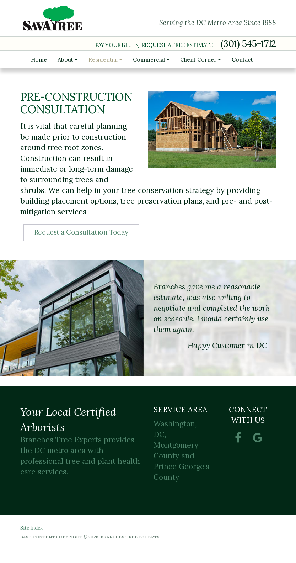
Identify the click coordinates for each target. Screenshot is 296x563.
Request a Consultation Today (81, 232)
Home (39, 59)
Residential (105, 59)
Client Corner (200, 59)
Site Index (31, 528)
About (68, 59)
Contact (242, 59)
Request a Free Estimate (177, 44)
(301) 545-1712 (248, 43)
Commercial (151, 59)
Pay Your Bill (114, 44)
